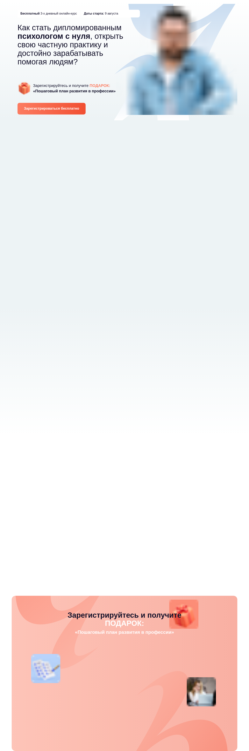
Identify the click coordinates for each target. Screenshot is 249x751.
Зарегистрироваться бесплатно (51, 108)
